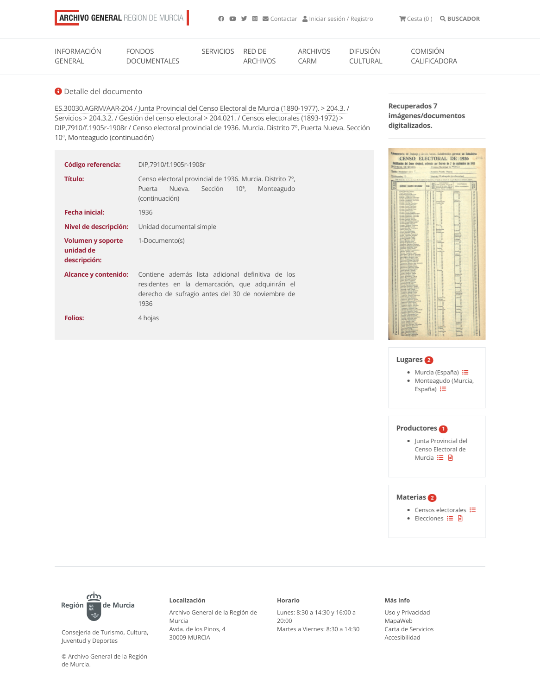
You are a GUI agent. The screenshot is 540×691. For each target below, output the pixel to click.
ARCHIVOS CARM (314, 56)
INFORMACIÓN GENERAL (78, 56)
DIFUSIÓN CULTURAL (366, 56)
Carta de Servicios (409, 629)
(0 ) (416, 18)
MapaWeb (399, 620)
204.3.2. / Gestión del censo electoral (145, 118)
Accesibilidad (403, 637)
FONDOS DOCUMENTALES (152, 56)
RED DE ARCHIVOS (259, 56)
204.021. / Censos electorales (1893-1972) (273, 118)
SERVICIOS (218, 51)
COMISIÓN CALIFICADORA (434, 56)
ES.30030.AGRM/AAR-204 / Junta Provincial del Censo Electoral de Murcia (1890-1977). (187, 108)
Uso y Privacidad (407, 612)
